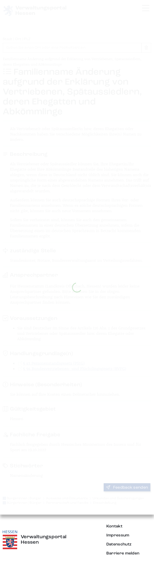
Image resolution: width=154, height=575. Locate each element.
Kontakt (114, 526)
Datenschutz (119, 544)
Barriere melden (123, 553)
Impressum (117, 535)
